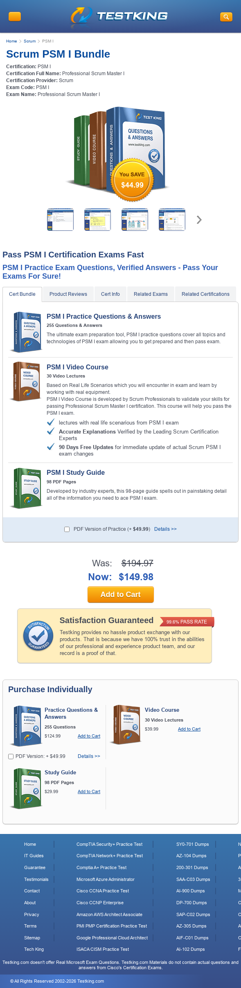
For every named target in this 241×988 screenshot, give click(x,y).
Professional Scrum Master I (69, 94)
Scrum (30, 41)
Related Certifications (206, 294)
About (30, 902)
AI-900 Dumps (190, 890)
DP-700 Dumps (191, 902)
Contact (32, 890)
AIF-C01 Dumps (192, 937)
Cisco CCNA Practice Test (103, 890)
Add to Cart (121, 594)
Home (11, 41)
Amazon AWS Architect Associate (109, 914)
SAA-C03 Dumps (193, 879)
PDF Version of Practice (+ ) (112, 529)
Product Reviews (68, 294)
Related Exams (151, 294)
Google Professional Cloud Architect (112, 937)
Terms (30, 925)
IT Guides (34, 855)
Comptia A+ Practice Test (101, 867)
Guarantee (34, 867)
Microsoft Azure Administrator (106, 879)
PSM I (42, 87)
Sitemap (32, 937)
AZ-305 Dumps (191, 925)
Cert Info (110, 294)
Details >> (165, 529)
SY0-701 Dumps (192, 844)
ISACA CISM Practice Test (103, 949)
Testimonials (36, 879)
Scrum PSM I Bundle (58, 54)
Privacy (31, 914)
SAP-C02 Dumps (193, 914)
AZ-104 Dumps (191, 855)
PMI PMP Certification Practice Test (112, 925)
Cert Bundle (22, 294)
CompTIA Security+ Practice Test (109, 844)
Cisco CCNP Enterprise (100, 902)
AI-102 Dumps (190, 949)
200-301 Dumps (192, 867)
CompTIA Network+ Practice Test (110, 855)
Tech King (34, 949)
